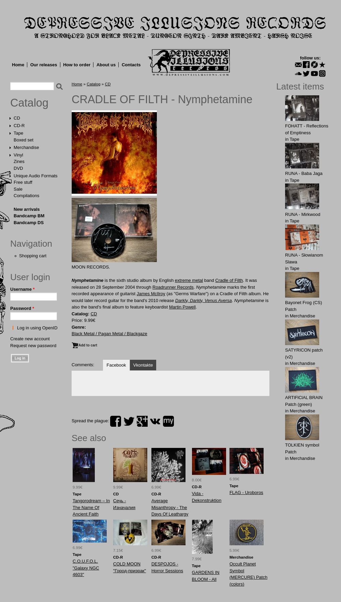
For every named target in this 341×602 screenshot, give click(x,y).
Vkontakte (143, 365)
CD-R (19, 125)
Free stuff (23, 182)
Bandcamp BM (29, 215)
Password (22, 308)
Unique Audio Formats (36, 175)
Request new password (33, 345)
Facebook (116, 365)
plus (142, 421)
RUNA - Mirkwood (302, 214)
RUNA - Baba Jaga (304, 173)
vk (155, 421)
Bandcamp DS (29, 222)
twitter (128, 421)
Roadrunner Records (173, 287)
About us (106, 64)
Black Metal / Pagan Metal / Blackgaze (109, 333)
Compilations (26, 195)
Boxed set (23, 139)
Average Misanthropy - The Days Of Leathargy (169, 507)
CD (17, 118)
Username (22, 289)
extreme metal (189, 280)
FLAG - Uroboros (246, 492)
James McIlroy (151, 293)
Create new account (30, 338)
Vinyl (18, 155)
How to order (76, 64)
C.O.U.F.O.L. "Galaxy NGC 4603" (86, 568)
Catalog (29, 103)
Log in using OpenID (37, 327)
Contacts (131, 64)
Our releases (43, 64)
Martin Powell (182, 307)
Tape (18, 133)
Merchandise (26, 147)
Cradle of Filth (229, 280)
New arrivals (27, 209)
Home (18, 64)
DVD (18, 168)
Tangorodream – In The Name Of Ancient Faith (91, 507)
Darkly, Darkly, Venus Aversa (203, 300)
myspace (168, 421)
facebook (115, 421)
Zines (19, 161)
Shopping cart (32, 255)
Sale (18, 189)
